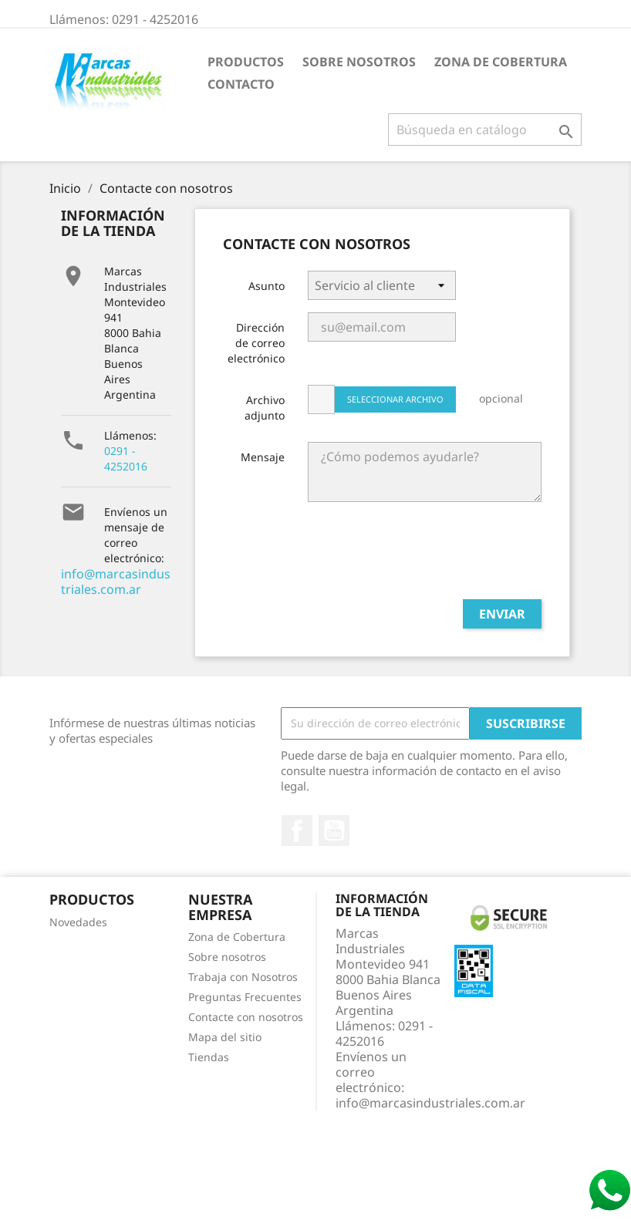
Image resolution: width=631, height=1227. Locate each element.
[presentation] (424, 557)
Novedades (78, 922)
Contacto (241, 84)
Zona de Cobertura (500, 61)
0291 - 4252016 (125, 458)
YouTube (334, 830)
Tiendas (208, 1057)
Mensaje (263, 457)
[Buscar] (485, 129)
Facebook (297, 830)
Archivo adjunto (265, 408)
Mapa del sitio (225, 1037)
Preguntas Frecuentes (245, 996)
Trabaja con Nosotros (243, 976)
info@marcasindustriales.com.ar (115, 581)
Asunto (266, 285)
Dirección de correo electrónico (256, 343)
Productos (246, 61)
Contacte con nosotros (245, 1017)
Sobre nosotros (359, 61)
